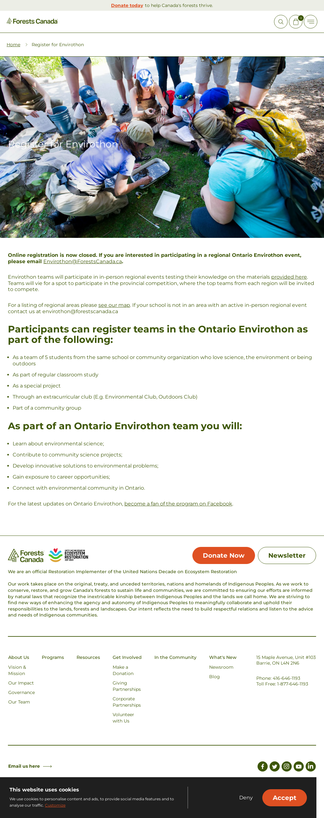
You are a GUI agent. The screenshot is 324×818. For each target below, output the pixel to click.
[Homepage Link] (32, 22)
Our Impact (21, 683)
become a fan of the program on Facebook (178, 504)
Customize (55, 805)
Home (13, 44)
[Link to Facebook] (262, 767)
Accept (284, 798)
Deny (246, 798)
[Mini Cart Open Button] (295, 21)
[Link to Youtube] (299, 767)
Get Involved (127, 657)
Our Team (19, 702)
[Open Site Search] (281, 21)
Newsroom (221, 667)
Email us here (30, 766)
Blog (214, 676)
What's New (223, 657)
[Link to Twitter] (274, 767)
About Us (18, 657)
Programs (53, 657)
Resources (88, 657)
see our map (114, 305)
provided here (289, 277)
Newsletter (287, 555)
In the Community (175, 657)
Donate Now (224, 555)
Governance (21, 692)
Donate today (127, 5)
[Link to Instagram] (287, 767)
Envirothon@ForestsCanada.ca (82, 261)
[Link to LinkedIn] (311, 767)
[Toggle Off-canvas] (310, 21)
